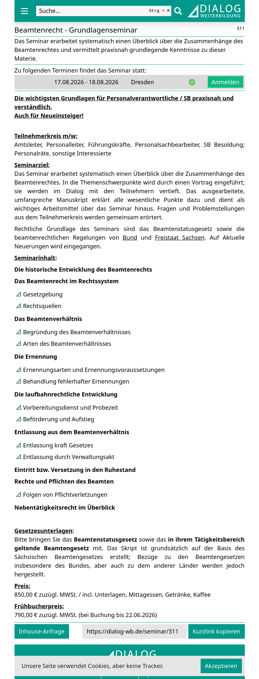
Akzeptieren (221, 666)
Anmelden (226, 82)
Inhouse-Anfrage (42, 631)
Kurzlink (216, 631)
